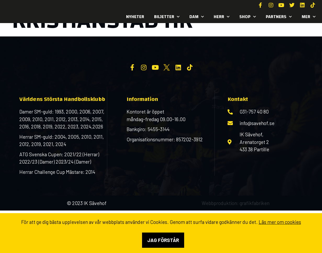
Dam (196, 17)
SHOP (247, 17)
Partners (279, 17)
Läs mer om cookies (280, 222)
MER (308, 17)
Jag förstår (163, 240)
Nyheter (135, 17)
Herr (221, 17)
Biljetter (166, 17)
